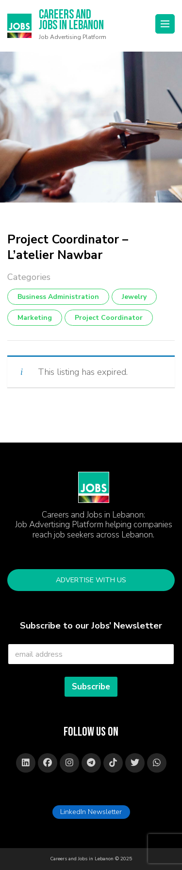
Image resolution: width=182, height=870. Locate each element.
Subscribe (91, 686)
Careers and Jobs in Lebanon (71, 21)
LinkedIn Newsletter (91, 811)
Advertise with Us (91, 580)
